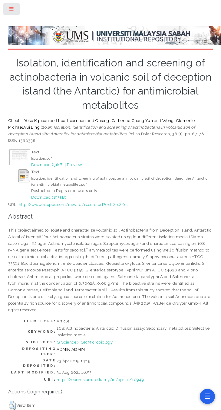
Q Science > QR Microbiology (85, 342)
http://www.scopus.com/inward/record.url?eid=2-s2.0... (73, 204)
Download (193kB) (48, 197)
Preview (74, 164)
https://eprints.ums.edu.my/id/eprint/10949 (100, 379)
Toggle (12, 10)
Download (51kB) (47, 164)
